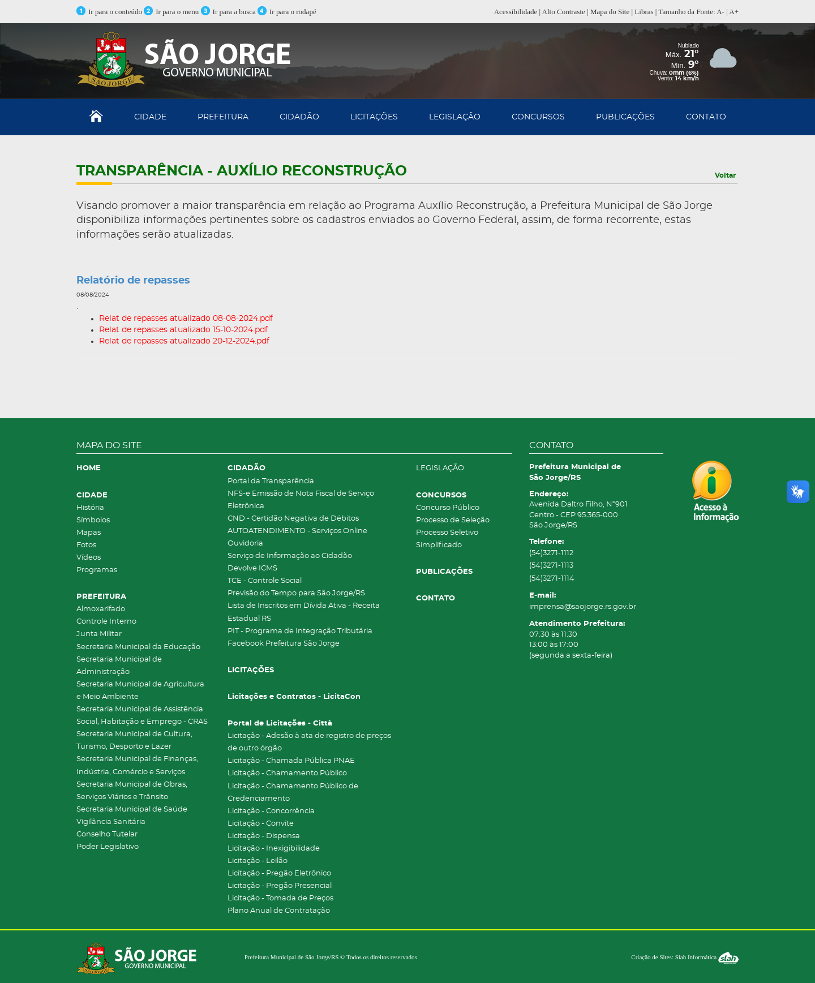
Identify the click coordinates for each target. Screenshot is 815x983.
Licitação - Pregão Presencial (280, 886)
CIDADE (150, 117)
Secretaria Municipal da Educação (138, 647)
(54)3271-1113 (551, 565)
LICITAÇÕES (374, 117)
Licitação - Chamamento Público (287, 773)
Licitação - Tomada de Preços (280, 898)
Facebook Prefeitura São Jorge (284, 643)
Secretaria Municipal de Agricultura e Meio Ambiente (140, 691)
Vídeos (88, 557)
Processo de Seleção (453, 520)
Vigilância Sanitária (110, 822)
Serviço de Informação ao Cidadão (290, 556)
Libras (643, 11)
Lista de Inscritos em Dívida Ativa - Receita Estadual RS (304, 612)
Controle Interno (106, 621)
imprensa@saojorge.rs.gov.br (582, 607)
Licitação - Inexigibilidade (274, 848)
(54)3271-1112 (551, 553)
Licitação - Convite (261, 823)
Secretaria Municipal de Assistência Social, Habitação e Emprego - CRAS (142, 716)
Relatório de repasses (133, 281)
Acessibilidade (516, 11)
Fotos (86, 545)
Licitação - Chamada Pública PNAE (291, 761)
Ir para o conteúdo (109, 11)
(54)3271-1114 (551, 578)
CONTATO (706, 117)
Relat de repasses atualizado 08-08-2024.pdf (186, 319)
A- (720, 11)
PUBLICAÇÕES (625, 117)
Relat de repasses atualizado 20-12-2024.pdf (184, 341)
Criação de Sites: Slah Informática (685, 957)
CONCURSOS (538, 117)
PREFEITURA (223, 117)
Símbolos (93, 520)
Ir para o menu (172, 11)
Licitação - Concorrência (271, 811)
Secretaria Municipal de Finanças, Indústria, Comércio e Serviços (137, 765)
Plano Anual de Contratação (279, 911)
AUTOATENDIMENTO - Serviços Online (297, 531)
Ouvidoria (245, 543)
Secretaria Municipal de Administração (119, 666)
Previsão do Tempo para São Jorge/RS (296, 593)
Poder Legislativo (107, 847)
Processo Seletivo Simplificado (447, 539)
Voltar (725, 175)
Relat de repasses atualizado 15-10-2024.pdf (183, 330)
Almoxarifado (100, 609)
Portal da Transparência (271, 481)
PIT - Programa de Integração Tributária (300, 631)
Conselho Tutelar (107, 834)
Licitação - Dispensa (264, 836)
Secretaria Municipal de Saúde (131, 809)
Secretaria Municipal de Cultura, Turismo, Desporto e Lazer (134, 740)
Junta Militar (99, 634)
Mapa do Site (609, 11)
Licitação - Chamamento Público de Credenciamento (293, 792)
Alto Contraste (563, 11)
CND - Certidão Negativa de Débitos (293, 518)
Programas (96, 570)
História (90, 508)
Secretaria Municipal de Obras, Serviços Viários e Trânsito (131, 791)
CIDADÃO (299, 117)
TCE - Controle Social (265, 581)
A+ (734, 11)
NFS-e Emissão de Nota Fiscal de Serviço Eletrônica (301, 500)
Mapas (88, 532)
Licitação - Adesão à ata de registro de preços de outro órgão (309, 742)
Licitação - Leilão (258, 861)
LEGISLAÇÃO (455, 117)
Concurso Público (447, 508)
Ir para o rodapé (287, 11)
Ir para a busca (228, 11)
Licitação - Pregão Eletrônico (279, 873)
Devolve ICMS (252, 568)
